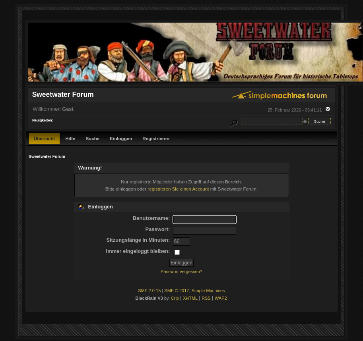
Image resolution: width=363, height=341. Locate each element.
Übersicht (44, 138)
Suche (92, 138)
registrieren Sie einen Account (178, 188)
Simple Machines (208, 290)
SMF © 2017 (176, 290)
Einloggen (121, 138)
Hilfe (70, 138)
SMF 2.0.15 (149, 290)
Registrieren (155, 138)
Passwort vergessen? (181, 271)
